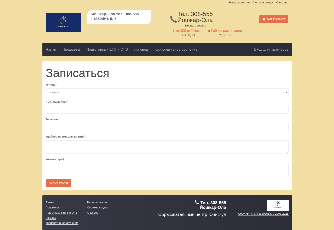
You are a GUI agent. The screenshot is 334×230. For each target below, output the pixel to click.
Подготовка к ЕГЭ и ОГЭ (107, 49)
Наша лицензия (239, 2)
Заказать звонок (195, 25)
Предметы (71, 49)
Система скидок (263, 2)
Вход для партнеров (271, 49)
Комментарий (55, 159)
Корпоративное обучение (176, 49)
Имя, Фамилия (57, 102)
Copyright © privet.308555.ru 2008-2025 (263, 213)
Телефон (53, 119)
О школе (281, 2)
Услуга (51, 84)
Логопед (141, 49)
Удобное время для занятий (66, 136)
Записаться (274, 19)
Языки (51, 49)
